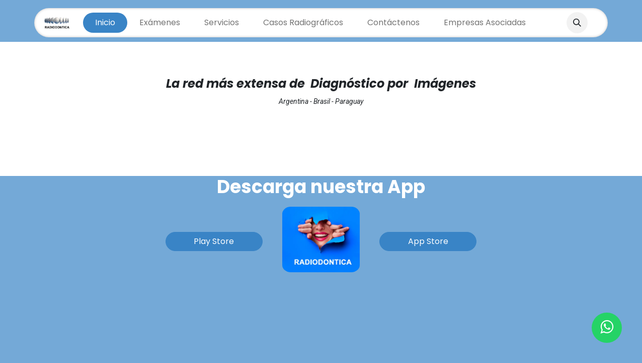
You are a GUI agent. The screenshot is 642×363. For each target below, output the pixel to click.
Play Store (214, 241)
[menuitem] (105, 23)
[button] (577, 22)
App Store (428, 241)
